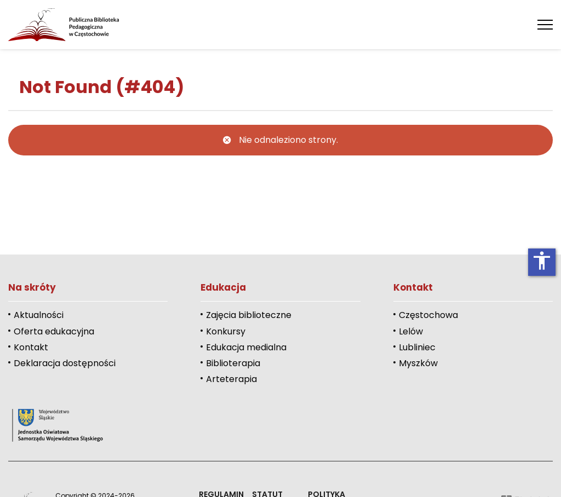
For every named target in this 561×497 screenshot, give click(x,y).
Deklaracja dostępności (65, 363)
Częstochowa (428, 315)
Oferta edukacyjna (54, 331)
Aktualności (39, 315)
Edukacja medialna (246, 347)
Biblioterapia (233, 363)
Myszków (418, 363)
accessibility (542, 260)
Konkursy (225, 331)
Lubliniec (417, 347)
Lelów (411, 331)
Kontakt (31, 347)
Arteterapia (231, 379)
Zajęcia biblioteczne (248, 315)
